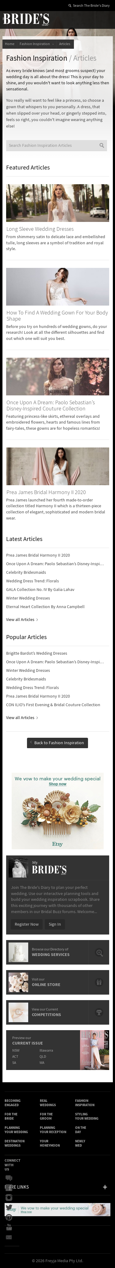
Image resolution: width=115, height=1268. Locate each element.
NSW (15, 1050)
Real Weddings (48, 1103)
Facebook (9, 1188)
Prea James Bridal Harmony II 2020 (38, 555)
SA (14, 1062)
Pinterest (9, 1217)
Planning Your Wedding (16, 1129)
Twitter (9, 1207)
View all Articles (21, 620)
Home (9, 44)
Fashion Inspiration (37, 44)
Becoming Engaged (13, 1103)
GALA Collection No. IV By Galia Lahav (40, 589)
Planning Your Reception (53, 1129)
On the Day (80, 1129)
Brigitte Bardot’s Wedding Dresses (36, 653)
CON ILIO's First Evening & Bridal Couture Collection (53, 705)
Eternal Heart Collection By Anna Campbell (45, 607)
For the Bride (11, 1116)
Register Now (27, 924)
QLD (43, 1056)
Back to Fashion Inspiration (57, 743)
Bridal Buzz (9, 1178)
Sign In (55, 924)
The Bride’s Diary (26, 19)
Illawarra (46, 1050)
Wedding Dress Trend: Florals (32, 581)
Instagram (9, 1197)
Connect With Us (13, 1165)
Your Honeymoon (50, 1143)
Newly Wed (80, 1143)
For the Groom (46, 1116)
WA (42, 1062)
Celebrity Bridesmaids (26, 572)
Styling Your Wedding (86, 1116)
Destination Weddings (15, 1143)
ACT (15, 1056)
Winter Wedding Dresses (28, 598)
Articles (65, 44)
